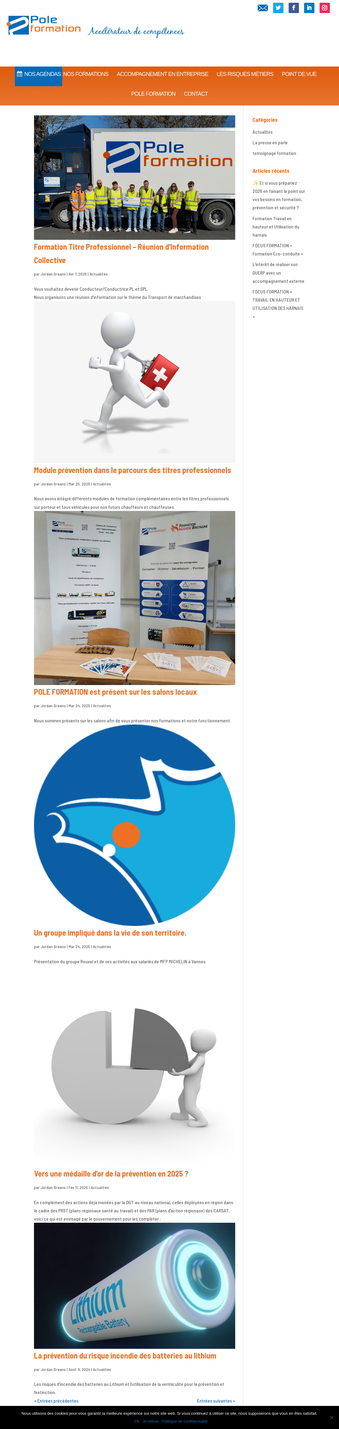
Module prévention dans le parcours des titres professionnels (132, 470)
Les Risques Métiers (245, 66)
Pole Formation (153, 86)
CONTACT (196, 86)
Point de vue (299, 66)
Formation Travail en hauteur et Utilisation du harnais (276, 226)
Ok (137, 1421)
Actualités (99, 273)
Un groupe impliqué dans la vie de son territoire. (110, 932)
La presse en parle (270, 142)
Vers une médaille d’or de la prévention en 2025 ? (111, 1173)
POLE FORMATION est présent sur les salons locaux (115, 691)
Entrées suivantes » (216, 1400)
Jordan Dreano (53, 273)
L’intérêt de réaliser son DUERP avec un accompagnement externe (278, 272)
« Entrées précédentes (56, 1400)
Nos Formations (85, 66)
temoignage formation (274, 153)
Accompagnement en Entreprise (162, 66)
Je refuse (151, 1421)
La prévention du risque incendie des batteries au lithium (125, 1355)
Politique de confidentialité (185, 1421)
